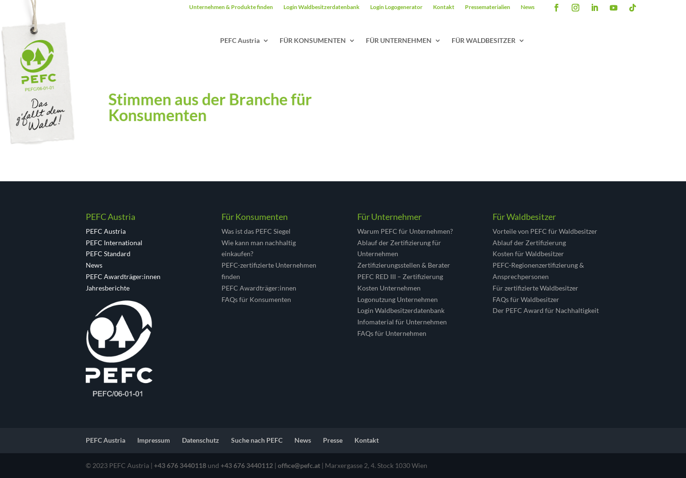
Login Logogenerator (396, 7)
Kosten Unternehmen (389, 288)
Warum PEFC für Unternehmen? (405, 231)
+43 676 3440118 (180, 465)
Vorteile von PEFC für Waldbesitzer (545, 231)
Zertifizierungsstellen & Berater (403, 265)
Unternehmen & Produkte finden (231, 7)
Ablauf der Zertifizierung (529, 243)
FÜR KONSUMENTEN (313, 40)
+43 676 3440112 (247, 465)
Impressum (153, 440)
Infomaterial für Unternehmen (402, 322)
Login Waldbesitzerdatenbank (321, 7)
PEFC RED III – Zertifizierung (400, 276)
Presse (333, 440)
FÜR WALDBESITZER (483, 40)
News (528, 7)
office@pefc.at (299, 465)
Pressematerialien (487, 7)
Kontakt (443, 7)
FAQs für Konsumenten (256, 299)
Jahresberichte (108, 288)
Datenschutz (200, 440)
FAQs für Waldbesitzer (526, 299)
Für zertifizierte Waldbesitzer (535, 288)
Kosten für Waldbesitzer (528, 253)
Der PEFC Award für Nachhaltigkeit (546, 310)
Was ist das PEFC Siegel (256, 231)
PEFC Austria (240, 40)
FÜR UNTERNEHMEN (399, 40)
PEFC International (114, 243)
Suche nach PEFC (256, 440)
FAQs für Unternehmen (391, 333)
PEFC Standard (108, 253)
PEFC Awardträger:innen (123, 276)
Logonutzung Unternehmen (397, 299)
